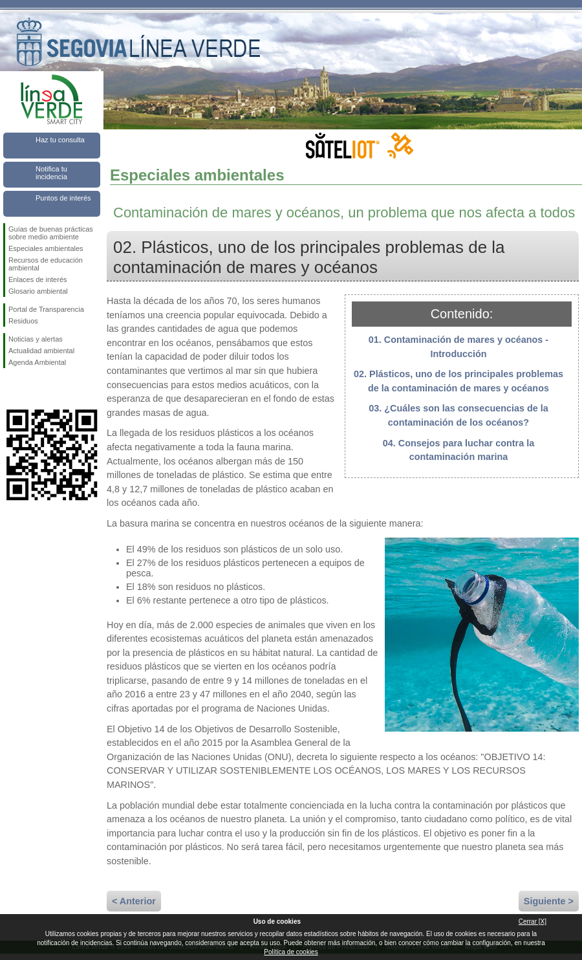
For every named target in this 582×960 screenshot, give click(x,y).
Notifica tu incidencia (51, 172)
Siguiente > (549, 901)
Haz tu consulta (60, 140)
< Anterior (134, 901)
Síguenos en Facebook (11, 389)
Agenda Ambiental (37, 362)
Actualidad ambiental (41, 351)
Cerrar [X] (532, 921)
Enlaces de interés (37, 279)
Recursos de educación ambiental (45, 264)
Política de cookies (291, 951)
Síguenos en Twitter (32, 389)
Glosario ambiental (38, 291)
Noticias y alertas (35, 339)
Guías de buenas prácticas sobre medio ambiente (50, 233)
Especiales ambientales (45, 248)
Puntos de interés (63, 198)
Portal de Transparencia (46, 309)
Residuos (23, 321)
